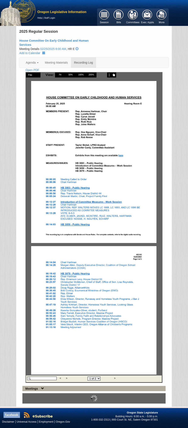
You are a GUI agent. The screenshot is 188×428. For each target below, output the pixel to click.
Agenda (32, 62)
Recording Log (83, 62)
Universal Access (27, 421)
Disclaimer (8, 421)
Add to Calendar (32, 53)
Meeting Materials (56, 62)
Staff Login (49, 18)
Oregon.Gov (63, 421)
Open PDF (32, 70)
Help (39, 18)
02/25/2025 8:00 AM (53, 49)
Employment (46, 421)
